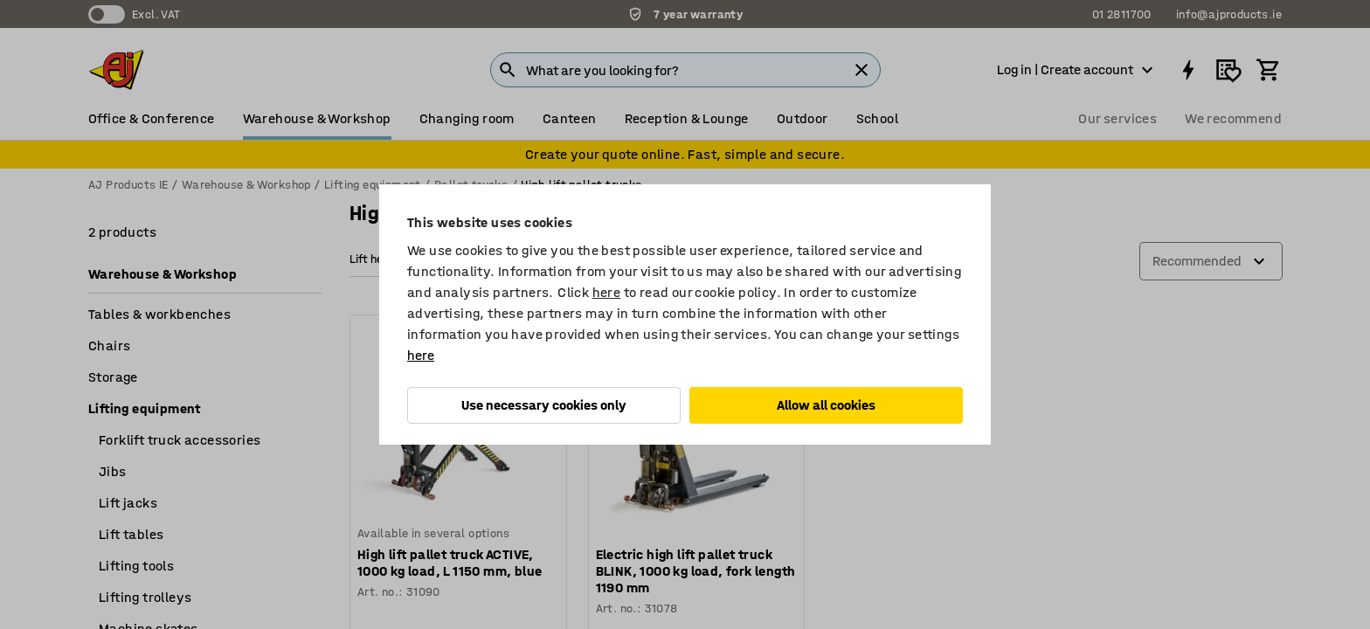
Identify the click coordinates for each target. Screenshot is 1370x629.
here (606, 292)
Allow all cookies (826, 405)
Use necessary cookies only (543, 405)
